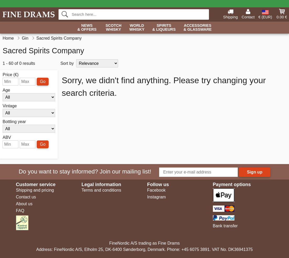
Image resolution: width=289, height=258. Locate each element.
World (137, 27)
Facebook (156, 190)
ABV (7, 137)
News (87, 27)
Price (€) (10, 75)
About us (24, 204)
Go (42, 81)
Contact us (26, 197)
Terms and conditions (101, 190)
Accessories (197, 27)
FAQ (20, 210)
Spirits (164, 27)
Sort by (67, 63)
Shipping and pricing (35, 190)
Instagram (156, 197)
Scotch (114, 27)
